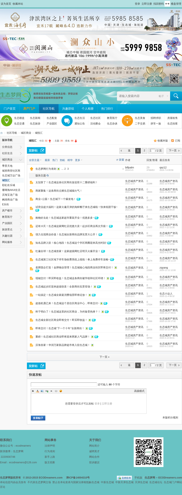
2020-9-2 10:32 (166, 346)
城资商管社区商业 (11, 171)
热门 (55, 160)
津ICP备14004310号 (78, 477)
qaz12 (163, 167)
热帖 (62, 160)
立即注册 (147, 3)
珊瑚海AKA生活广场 (11, 190)
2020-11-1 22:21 (167, 304)
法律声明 (50, 445)
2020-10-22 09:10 (168, 329)
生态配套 (52, 117)
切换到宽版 (167, 3)
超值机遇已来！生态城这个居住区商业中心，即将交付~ (67, 303)
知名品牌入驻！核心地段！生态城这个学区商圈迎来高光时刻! (71, 242)
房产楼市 (7, 210)
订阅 (177, 140)
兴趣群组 (68, 108)
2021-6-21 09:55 (167, 252)
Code (56, 391)
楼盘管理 (176, 3)
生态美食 (140, 117)
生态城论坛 (155, 482)
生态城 (95, 482)
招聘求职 (156, 117)
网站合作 (94, 456)
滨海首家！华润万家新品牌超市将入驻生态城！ (62, 345)
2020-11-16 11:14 (168, 261)
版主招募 (50, 462)
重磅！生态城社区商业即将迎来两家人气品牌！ (62, 336)
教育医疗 (112, 117)
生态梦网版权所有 (10, 477)
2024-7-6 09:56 (166, 170)
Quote (51, 391)
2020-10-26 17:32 (168, 321)
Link (47, 391)
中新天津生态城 (124, 482)
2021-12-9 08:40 (167, 183)
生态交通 (19, 123)
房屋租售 (172, 117)
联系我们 (6, 440)
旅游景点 (7, 229)
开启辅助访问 (133, 2)
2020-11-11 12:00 (168, 270)
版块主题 (40, 175)
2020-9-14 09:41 (167, 338)
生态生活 (79, 117)
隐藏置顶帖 (123, 169)
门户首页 (10, 108)
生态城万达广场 (11, 175)
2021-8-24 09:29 (167, 210)
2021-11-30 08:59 (168, 192)
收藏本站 (18, 3)
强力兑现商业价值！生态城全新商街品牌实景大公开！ (66, 234)
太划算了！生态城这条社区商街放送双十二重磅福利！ (66, 182)
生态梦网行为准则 (45, 168)
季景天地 (7, 165)
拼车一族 (156, 123)
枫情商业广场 (10, 199)
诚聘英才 (94, 451)
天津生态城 (141, 482)
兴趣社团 (7, 235)
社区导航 (49, 108)
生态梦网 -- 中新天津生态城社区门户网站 (1, 133)
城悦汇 (39, 132)
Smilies (61, 391)
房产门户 (29, 108)
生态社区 (95, 117)
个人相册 (88, 108)
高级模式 (139, 390)
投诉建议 (94, 462)
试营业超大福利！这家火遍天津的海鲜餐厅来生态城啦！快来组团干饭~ (76, 207)
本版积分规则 (170, 417)
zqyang (164, 267)
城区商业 (26, 132)
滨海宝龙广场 (10, 194)
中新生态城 (107, 482)
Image (42, 391)
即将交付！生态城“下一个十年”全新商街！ (59, 328)
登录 (137, 3)
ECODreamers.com (51, 477)
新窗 (121, 159)
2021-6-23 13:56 (167, 244)
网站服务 (7, 242)
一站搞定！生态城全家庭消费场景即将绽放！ (61, 295)
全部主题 (34, 160)
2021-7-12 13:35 (167, 227)
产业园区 (52, 123)
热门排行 (107, 108)
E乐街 (5, 204)
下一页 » (105, 356)
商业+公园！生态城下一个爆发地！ (55, 199)
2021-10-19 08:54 (168, 200)
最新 (47, 160)
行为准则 (50, 451)
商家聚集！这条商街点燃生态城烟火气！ (58, 190)
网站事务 (50, 440)
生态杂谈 (112, 123)
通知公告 (79, 123)
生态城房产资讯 (134, 181)
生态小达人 (166, 293)
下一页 (173, 150)
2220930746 (8, 456)
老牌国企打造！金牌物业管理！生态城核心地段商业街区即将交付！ (74, 267)
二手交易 (140, 123)
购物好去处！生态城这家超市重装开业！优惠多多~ (64, 217)
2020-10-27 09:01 (168, 313)
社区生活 (7, 153)
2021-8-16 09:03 (167, 219)
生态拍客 (172, 123)
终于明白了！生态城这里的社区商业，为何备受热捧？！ (67, 311)
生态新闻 (35, 117)
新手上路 (50, 456)
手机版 (138, 477)
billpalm (129, 167)
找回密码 (158, 3)
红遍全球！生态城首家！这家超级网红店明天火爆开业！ (67, 251)
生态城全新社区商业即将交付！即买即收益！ (61, 320)
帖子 (161, 96)
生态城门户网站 (173, 482)
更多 (77, 160)
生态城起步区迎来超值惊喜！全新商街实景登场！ (64, 286)
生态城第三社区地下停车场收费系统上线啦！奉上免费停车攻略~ (72, 259)
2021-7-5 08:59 (166, 236)
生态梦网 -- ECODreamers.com (163, 477)
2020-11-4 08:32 (167, 296)
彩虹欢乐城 (8, 185)
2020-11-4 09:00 (167, 288)
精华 (70, 160)
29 (148, 167)
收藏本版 (163, 140)
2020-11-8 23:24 (167, 279)
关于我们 (95, 440)
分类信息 (7, 146)
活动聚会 (95, 123)
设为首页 (6, 3)
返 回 (129, 151)
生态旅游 (35, 123)
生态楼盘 (19, 117)
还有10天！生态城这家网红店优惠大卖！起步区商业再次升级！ (71, 226)
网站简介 (94, 445)
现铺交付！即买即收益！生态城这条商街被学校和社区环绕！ (70, 278)
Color (37, 391)
